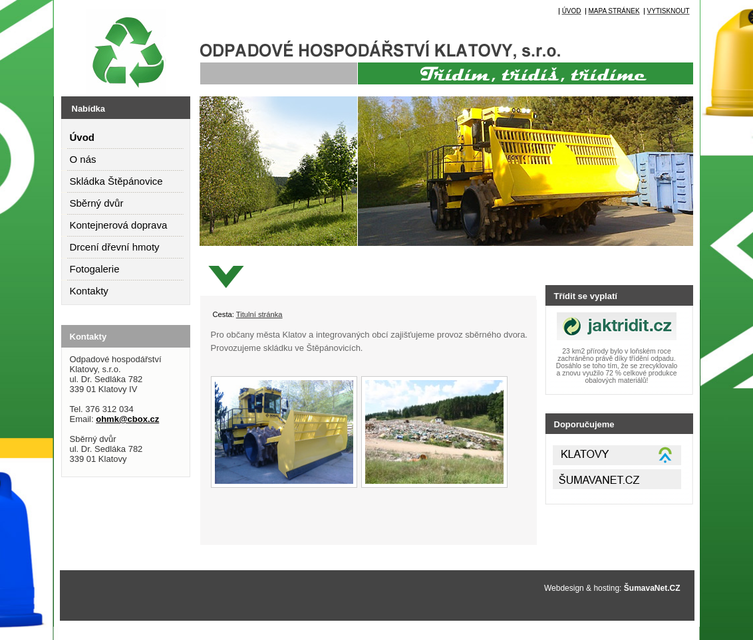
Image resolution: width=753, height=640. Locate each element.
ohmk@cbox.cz (127, 419)
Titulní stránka (259, 314)
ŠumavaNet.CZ (652, 588)
